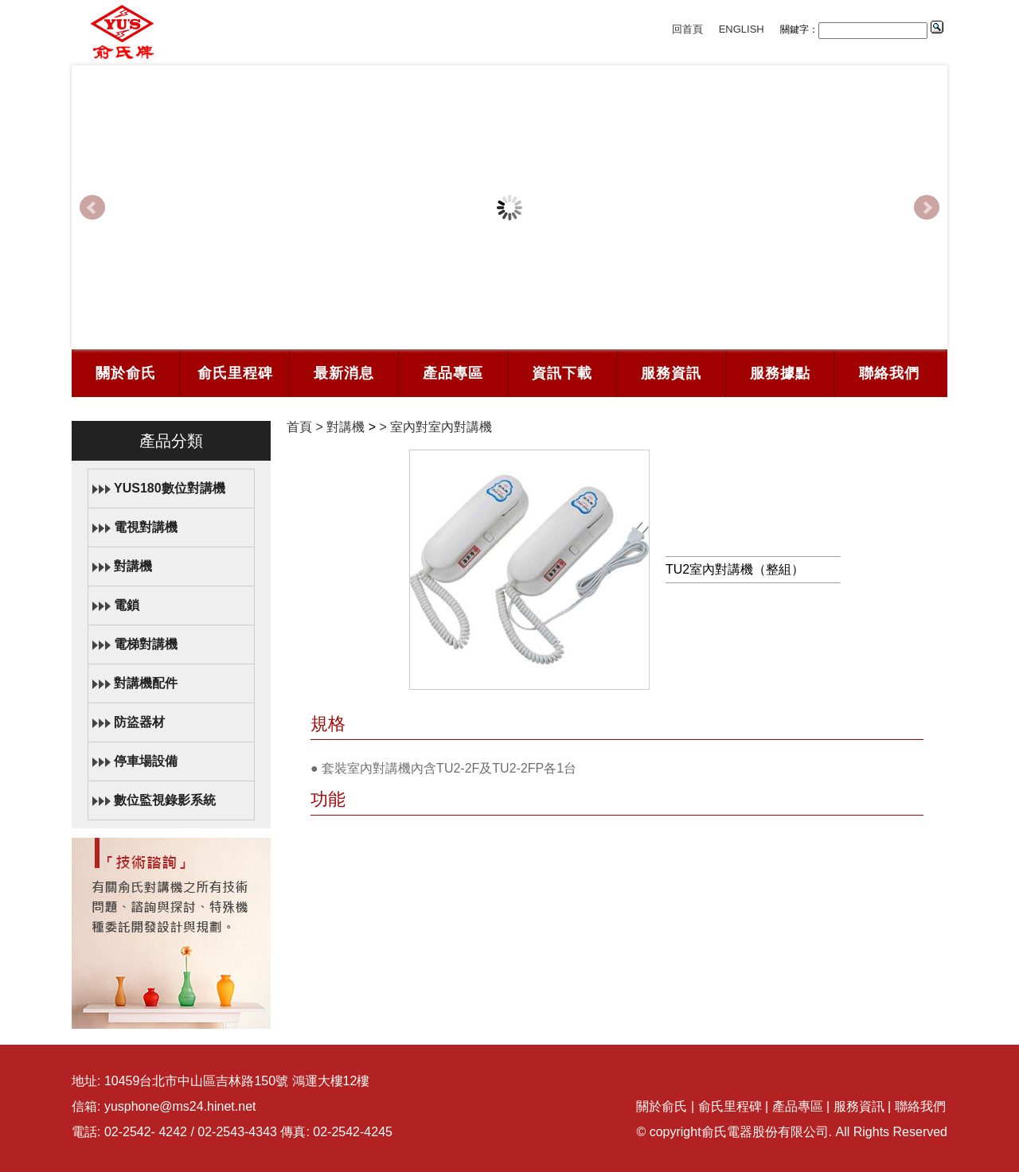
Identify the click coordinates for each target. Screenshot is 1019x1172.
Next (926, 207)
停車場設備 (146, 761)
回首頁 (687, 29)
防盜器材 (139, 722)
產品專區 (453, 373)
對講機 (133, 566)
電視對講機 (146, 527)
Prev (92, 207)
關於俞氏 (126, 373)
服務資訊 (671, 373)
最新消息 (344, 373)
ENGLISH (741, 29)
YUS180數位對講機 (169, 488)
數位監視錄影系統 (165, 800)
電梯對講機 (146, 644)
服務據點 (780, 373)
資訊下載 (562, 373)
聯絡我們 (889, 373)
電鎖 (126, 605)
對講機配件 (146, 683)
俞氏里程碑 (235, 373)
